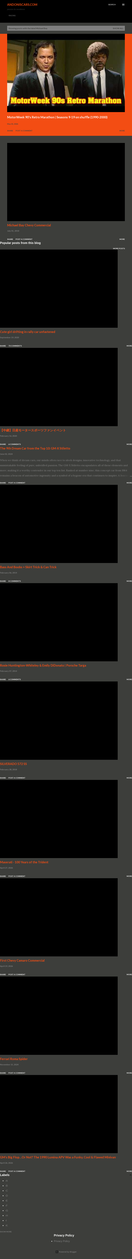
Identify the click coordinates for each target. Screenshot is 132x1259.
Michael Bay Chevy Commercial (29, 225)
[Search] (112, 4)
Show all (118, 28)
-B (6, 1185)
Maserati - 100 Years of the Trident (24, 862)
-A (6, 1180)
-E (6, 1200)
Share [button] (10, 131)
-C (6, 1190)
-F (6, 1205)
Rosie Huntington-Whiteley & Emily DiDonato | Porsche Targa (43, 665)
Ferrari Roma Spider (14, 1059)
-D (6, 1195)
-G (6, 1210)
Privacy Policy (62, 1241)
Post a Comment (24, 131)
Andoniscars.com (22, 4)
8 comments (14, 581)
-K (6, 1225)
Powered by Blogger (66, 1252)
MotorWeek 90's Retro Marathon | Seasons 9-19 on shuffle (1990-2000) (57, 117)
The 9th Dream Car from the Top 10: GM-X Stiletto (35, 448)
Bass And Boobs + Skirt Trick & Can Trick (28, 567)
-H (6, 1215)
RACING (12, 16)
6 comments (14, 444)
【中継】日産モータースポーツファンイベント (33, 430)
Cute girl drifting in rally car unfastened (27, 332)
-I (6, 1220)
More (122, 131)
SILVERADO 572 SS (13, 764)
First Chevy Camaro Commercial (22, 960)
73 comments (15, 346)
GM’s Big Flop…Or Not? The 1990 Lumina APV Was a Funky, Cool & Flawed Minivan (58, 1157)
